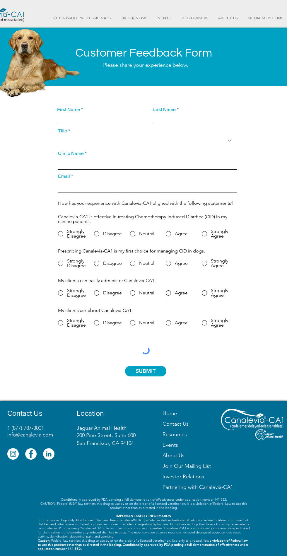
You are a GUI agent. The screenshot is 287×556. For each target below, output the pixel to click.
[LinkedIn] (48, 454)
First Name (68, 109)
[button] (187, 466)
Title (62, 131)
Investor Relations (183, 476)
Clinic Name (71, 153)
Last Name (164, 109)
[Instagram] (13, 454)
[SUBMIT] (145, 371)
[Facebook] (31, 454)
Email (64, 176)
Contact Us (176, 424)
